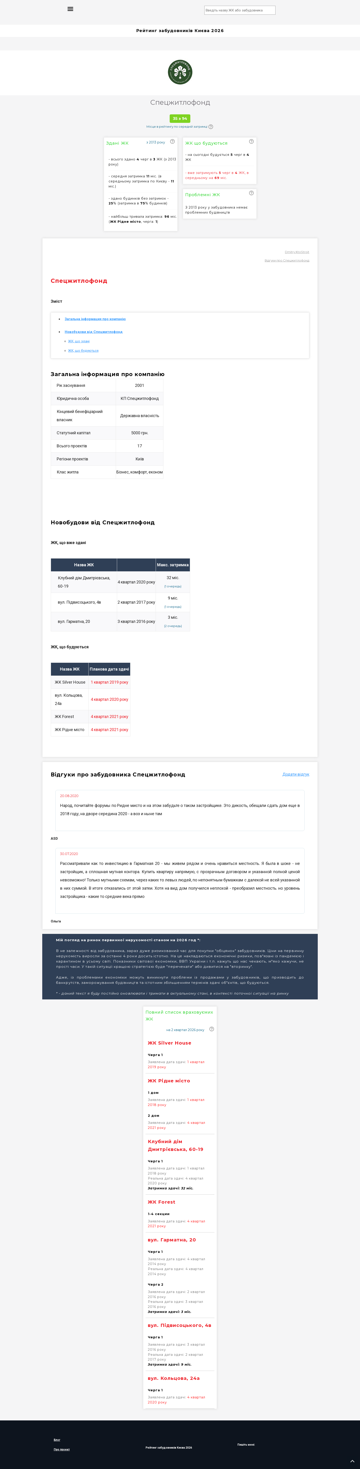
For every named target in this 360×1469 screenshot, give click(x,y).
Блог (57, 1439)
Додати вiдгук (295, 774)
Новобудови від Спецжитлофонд (94, 332)
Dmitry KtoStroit (297, 252)
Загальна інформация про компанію (95, 319)
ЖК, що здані (79, 341)
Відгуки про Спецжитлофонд (287, 260)
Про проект (62, 1449)
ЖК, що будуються (83, 351)
